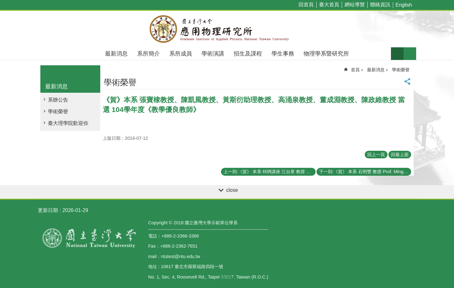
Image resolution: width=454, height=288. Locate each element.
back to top (227, 281)
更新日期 (48, 210)
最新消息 (116, 53)
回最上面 (400, 154)
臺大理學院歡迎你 (68, 123)
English (404, 5)
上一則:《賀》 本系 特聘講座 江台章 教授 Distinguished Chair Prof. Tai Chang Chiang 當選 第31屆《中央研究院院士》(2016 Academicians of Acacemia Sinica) (270, 171)
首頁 (355, 69)
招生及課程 (248, 53)
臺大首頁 (329, 4)
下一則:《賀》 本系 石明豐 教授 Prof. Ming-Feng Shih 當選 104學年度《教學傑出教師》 (365, 171)
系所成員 (180, 53)
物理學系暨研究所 (326, 53)
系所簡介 (148, 53)
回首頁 (306, 4)
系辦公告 (58, 100)
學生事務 (282, 53)
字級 (397, 53)
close (232, 190)
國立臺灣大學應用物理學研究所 (227, 29)
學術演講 (212, 53)
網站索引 (410, 53)
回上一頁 (376, 154)
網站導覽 (355, 4)
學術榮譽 (58, 111)
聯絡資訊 (380, 4)
